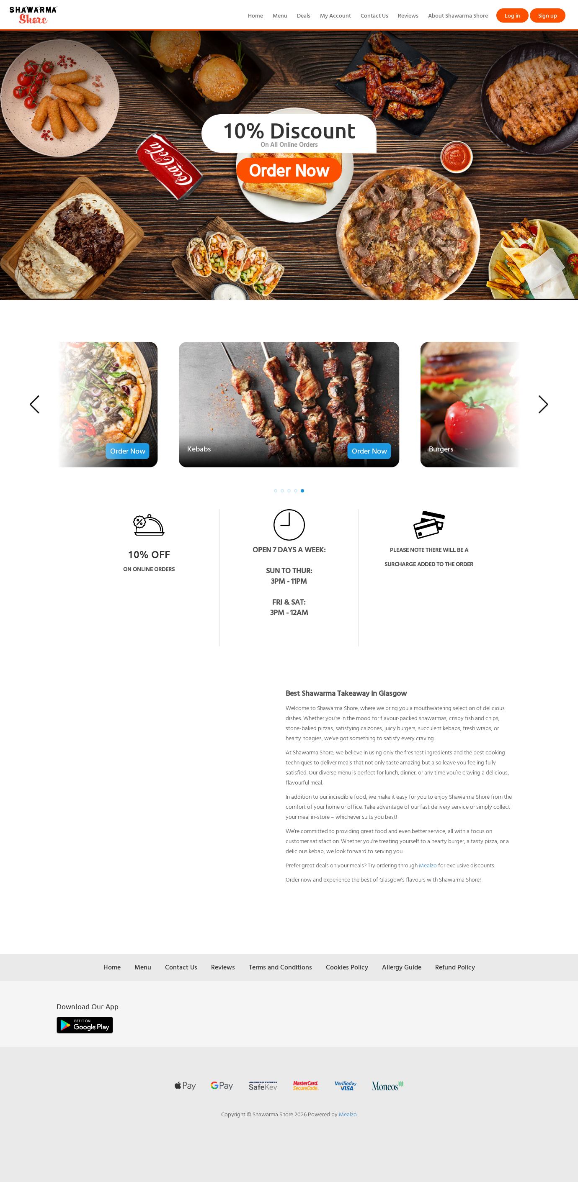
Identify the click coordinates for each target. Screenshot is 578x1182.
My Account (335, 15)
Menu (280, 15)
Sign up (547, 15)
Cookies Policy (347, 967)
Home (255, 15)
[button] (34, 404)
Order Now (289, 170)
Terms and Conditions (280, 967)
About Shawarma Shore (458, 15)
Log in (512, 15)
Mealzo (428, 865)
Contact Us (374, 15)
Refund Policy (455, 967)
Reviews (408, 15)
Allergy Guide (401, 967)
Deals (303, 15)
